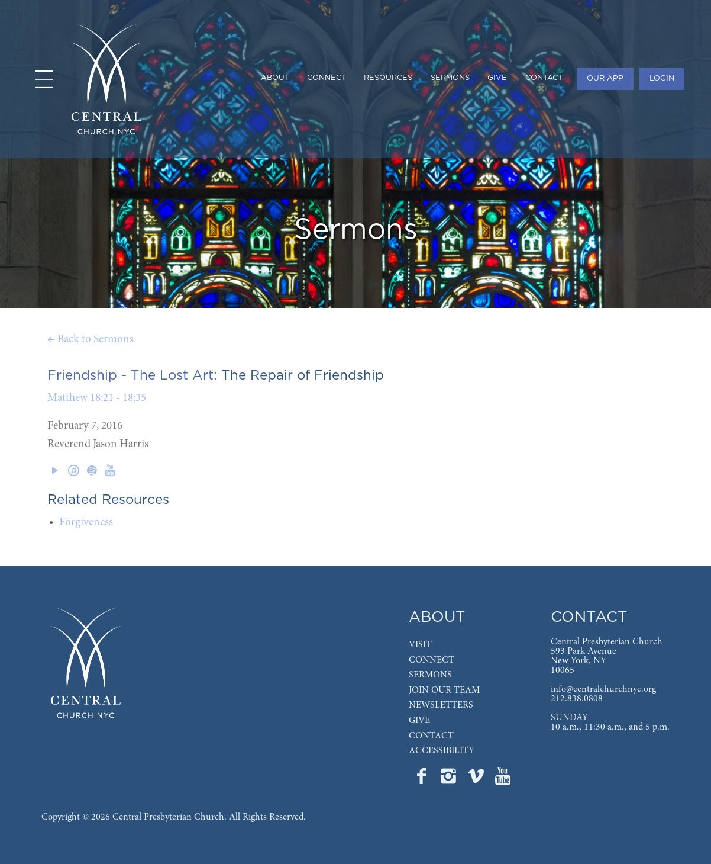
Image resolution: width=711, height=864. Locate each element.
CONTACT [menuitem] (544, 78)
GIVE (419, 720)
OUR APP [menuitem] (605, 78)
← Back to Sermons (90, 339)
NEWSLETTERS (441, 705)
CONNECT (431, 660)
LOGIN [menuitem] (661, 78)
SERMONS (430, 675)
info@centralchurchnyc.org (603, 689)
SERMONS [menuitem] (450, 78)
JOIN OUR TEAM (444, 690)
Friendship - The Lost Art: (132, 375)
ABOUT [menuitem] (275, 78)
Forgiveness (86, 522)
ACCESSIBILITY (441, 751)
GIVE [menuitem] (497, 78)
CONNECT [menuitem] (326, 78)
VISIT (420, 645)
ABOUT (437, 617)
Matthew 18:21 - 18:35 (96, 398)
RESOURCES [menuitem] (388, 78)
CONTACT (431, 736)
